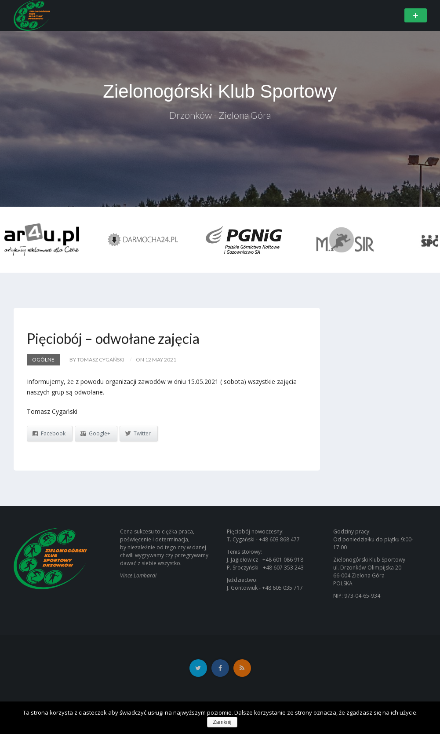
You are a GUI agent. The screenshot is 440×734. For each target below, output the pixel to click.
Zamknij (222, 722)
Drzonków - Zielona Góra (220, 115)
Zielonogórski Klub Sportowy (220, 91)
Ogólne (43, 359)
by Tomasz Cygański (96, 359)
